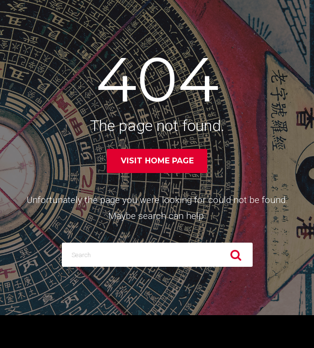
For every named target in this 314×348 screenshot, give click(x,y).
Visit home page (157, 160)
